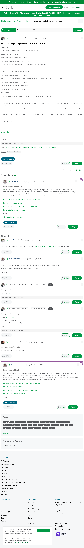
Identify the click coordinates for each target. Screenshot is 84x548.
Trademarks (59, 517)
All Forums (18, 21)
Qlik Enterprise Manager (9, 485)
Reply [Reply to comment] (73, 227)
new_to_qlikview (9, 422)
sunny (11, 293)
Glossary (4, 515)
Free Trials (4, 509)
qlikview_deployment (63, 422)
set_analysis (7, 428)
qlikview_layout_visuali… (47, 422)
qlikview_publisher (44, 425)
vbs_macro (53, 147)
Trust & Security (33, 509)
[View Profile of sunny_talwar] (13, 240)
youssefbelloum (6, 132)
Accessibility (32, 512)
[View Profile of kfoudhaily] (12, 38)
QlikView (27, 21)
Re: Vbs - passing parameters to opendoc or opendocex (22, 199)
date (62, 425)
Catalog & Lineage (7, 488)
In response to (12, 186)
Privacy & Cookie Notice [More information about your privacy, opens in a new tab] (20, 542)
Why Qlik (4, 494)
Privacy (30, 515)
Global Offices (33, 524)
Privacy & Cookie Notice (63, 514)
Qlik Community (6, 21)
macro (24, 428)
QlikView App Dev (13, 152)
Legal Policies (60, 511)
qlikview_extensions (34, 428)
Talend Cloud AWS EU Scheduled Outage (19, 13)
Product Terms (60, 526)
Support (3, 521)
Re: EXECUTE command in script (14, 210)
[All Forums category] (4, 445)
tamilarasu (51, 246)
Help (66, 7)
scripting (52, 428)
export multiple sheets (14, 147)
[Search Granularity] (9, 30)
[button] (82, 38)
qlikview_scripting (37, 147)
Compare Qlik (5, 512)
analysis (44, 428)
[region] (27, 535)
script (29, 425)
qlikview (26, 147)
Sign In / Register (76, 7)
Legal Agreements (61, 523)
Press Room (32, 506)
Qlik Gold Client (6, 491)
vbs (46, 147)
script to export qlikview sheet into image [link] (47, 21)
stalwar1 (3, 128)
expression (55, 425)
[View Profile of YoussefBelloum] (13, 342)
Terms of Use (60, 520)
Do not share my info (62, 529)
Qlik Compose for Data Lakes (11, 479)
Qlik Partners (5, 506)
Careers (30, 518)
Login (34, 2)
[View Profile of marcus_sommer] (16, 181)
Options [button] (80, 21)
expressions (16, 428)
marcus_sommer (40, 246)
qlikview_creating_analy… (11, 425)
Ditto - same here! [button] (8, 159)
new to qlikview (20, 422)
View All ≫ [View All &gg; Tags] (6, 433)
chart (34, 425)
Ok (43, 530)
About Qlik (31, 503)
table (71, 425)
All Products (5, 461)
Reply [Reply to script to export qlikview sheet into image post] (77, 163)
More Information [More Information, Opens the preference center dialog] (43, 535)
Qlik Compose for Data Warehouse (13, 482)
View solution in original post (13, 217)
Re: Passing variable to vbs (12, 203)
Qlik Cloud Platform (7, 464)
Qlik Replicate (5, 476)
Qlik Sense (4, 467)
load (66, 425)
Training (3, 518)
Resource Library (7, 503)
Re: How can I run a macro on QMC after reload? (20, 206)
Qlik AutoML (5, 470)
